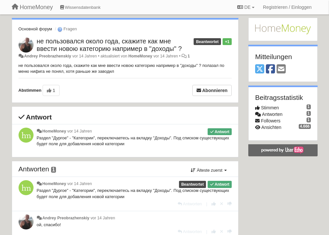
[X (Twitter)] (259, 69)
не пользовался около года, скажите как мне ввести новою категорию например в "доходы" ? (109, 45)
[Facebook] (270, 69)
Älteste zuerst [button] (209, 170)
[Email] (281, 69)
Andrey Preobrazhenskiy (47, 56)
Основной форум (35, 28)
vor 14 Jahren (79, 131)
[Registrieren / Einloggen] (287, 7)
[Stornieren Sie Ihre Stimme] (221, 203)
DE (245, 7)
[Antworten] (190, 203)
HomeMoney (140, 56)
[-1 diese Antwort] (229, 203)
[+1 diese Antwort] (214, 203)
